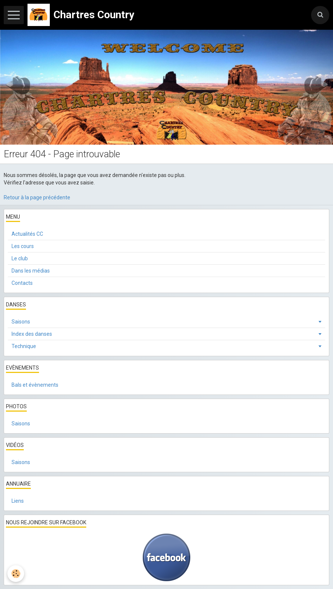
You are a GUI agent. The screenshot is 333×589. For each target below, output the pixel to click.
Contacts (22, 283)
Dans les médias (31, 271)
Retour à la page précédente (37, 197)
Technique (24, 346)
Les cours (23, 246)
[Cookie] (15, 573)
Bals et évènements (35, 385)
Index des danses (32, 334)
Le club (20, 258)
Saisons (21, 322)
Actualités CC (27, 234)
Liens (18, 501)
